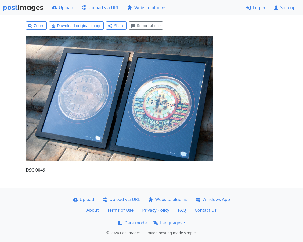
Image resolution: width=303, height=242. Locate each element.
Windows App (213, 199)
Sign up (284, 7)
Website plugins (147, 7)
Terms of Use (120, 210)
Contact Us (206, 210)
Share (116, 25)
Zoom (36, 25)
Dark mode (132, 223)
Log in (255, 7)
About (92, 210)
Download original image (76, 25)
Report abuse (145, 25)
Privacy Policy (155, 210)
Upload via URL (100, 7)
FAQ (182, 210)
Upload (62, 7)
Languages (167, 223)
